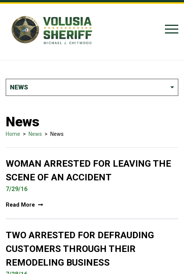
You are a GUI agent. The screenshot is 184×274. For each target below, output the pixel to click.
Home (13, 134)
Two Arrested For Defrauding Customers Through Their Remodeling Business (80, 249)
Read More (24, 205)
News (35, 134)
